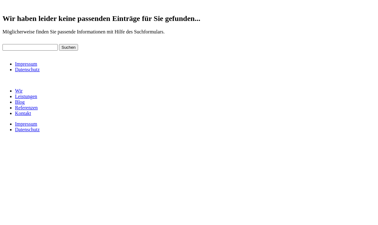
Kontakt (23, 113)
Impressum (26, 64)
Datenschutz (27, 69)
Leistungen (26, 96)
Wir (18, 90)
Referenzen (26, 107)
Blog (20, 102)
